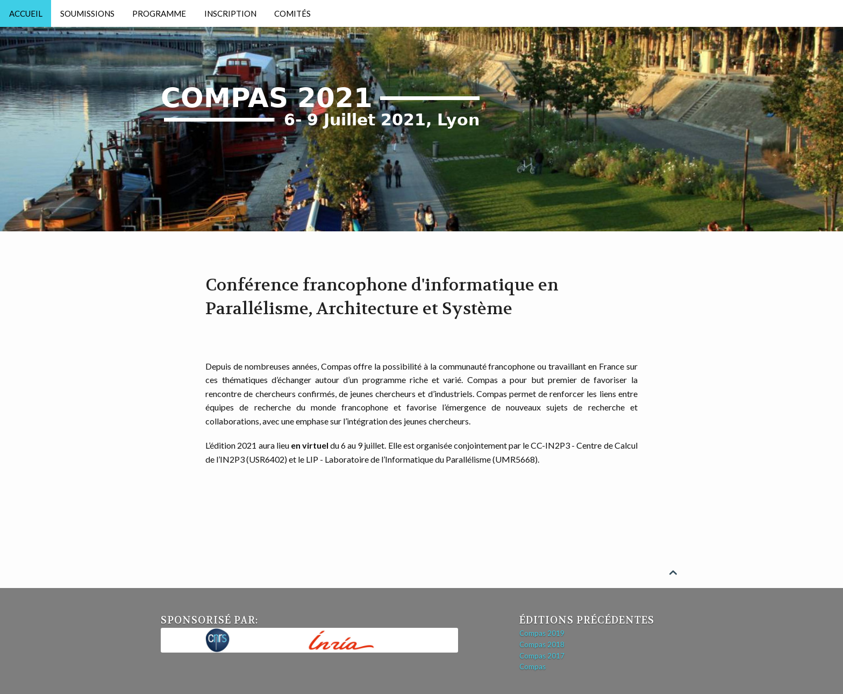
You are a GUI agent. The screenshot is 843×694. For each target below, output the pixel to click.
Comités (292, 13)
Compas (532, 666)
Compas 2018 (542, 644)
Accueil (25, 13)
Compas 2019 (542, 633)
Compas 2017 (542, 655)
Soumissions (87, 13)
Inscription (230, 13)
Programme (159, 13)
